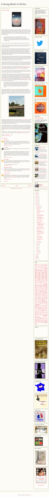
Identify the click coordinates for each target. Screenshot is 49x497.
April (37, 248)
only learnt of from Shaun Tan (19, 68)
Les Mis (45, 303)
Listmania (37, 304)
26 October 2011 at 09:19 (7, 165)
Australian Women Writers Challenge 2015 (41, 275)
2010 (37, 254)
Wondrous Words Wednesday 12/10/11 (40, 231)
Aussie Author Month (38, 271)
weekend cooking (43, 321)
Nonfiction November (41, 309)
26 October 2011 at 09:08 (7, 157)
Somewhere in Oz (41, 318)
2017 (37, 196)
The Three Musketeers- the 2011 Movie (40, 215)
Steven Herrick (42, 319)
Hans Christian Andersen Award (41, 298)
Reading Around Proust (43, 313)
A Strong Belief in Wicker (13, 4)
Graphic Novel (45, 296)
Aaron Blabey (44, 264)
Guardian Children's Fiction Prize (40, 297)
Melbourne (37, 306)
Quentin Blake (39, 312)
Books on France (38, 282)
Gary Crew (36, 296)
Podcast (46, 310)
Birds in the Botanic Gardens (40, 239)
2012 (37, 203)
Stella (38, 319)
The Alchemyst (39, 222)
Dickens (36, 292)
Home (17, 185)
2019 (37, 193)
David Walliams (40, 291)
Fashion (43, 293)
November (38, 207)
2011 (37, 204)
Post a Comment (5, 181)
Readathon (36, 313)
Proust (36, 312)
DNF (38, 292)
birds (40, 281)
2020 (37, 192)
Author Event (45, 280)
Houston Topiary (39, 236)
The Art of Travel (39, 219)
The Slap (38, 234)
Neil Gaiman (36, 308)
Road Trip (43, 314)
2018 (37, 194)
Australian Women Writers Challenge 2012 (41, 272)
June (37, 245)
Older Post (30, 185)
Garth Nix (46, 295)
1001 (36, 264)
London (46, 304)
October (38, 208)
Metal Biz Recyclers (7, 167)
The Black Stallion (39, 237)
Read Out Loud (44, 312)
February (38, 251)
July (37, 244)
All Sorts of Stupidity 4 (40, 233)
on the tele (40, 310)
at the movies (43, 267)
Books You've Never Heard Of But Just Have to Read (41, 285)
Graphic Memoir (40, 296)
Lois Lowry (42, 304)
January (38, 252)
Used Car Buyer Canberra (13, 176)
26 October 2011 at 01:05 (7, 145)
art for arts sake (40, 266)
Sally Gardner (39, 315)
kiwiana (40, 302)
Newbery (39, 308)
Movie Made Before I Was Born (42, 307)
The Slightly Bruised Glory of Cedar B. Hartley (41, 224)
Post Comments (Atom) (18, 188)
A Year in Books (40, 264)
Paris (43, 310)
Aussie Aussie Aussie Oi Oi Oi (41, 269)
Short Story (36, 318)
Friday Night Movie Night (41, 295)
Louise (5, 147)
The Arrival (38, 213)
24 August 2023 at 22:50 (7, 179)
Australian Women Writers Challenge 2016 (41, 276)
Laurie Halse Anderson (39, 303)
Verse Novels (38, 320)
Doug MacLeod (41, 292)
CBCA (46, 288)
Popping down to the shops (39, 311)
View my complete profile (43, 186)
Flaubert (9, 135)
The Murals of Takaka (42, 154)
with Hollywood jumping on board (21, 131)
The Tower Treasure (40, 226)
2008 (37, 257)
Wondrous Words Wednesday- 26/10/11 (40, 218)
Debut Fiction (45, 291)
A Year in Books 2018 (39, 118)
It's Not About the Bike (25, 119)
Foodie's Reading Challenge (40, 294)
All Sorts (40, 265)
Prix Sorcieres (45, 311)
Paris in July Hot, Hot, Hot (43, 161)
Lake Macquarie (44, 302)
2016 (37, 197)
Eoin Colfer (40, 293)
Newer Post (4, 185)
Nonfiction (42, 308)
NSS (45, 309)
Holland (46, 298)
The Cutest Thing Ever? (43, 174)
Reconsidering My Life (38, 314)
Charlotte (5, 159)
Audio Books (6, 135)
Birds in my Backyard (40, 227)
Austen (43, 271)
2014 (37, 200)
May (37, 247)
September (38, 241)
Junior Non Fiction (43, 301)
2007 (37, 258)
